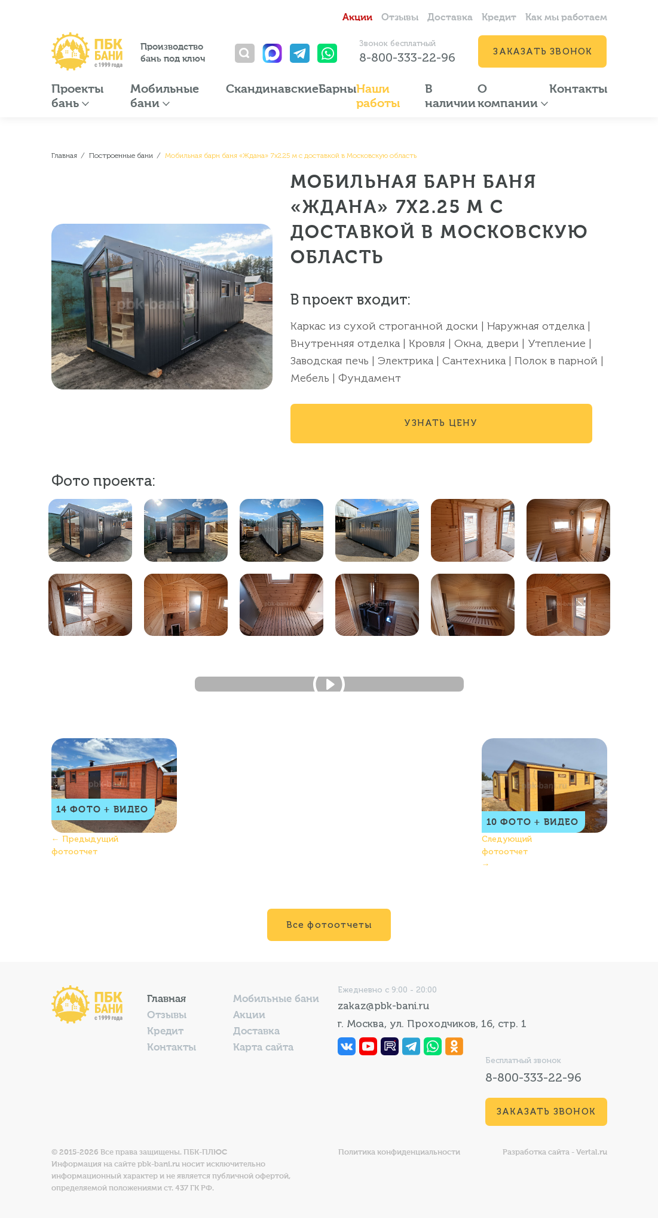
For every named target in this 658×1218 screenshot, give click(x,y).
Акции (357, 18)
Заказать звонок (542, 51)
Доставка (450, 18)
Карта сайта (263, 1048)
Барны (337, 90)
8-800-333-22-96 (407, 57)
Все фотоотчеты (329, 924)
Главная (166, 999)
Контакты (578, 90)
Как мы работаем (566, 18)
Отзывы (399, 18)
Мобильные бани (276, 999)
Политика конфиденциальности (399, 1152)
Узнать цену (441, 423)
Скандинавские (272, 90)
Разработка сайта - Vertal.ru (555, 1152)
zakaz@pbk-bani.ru (383, 1006)
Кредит (499, 18)
